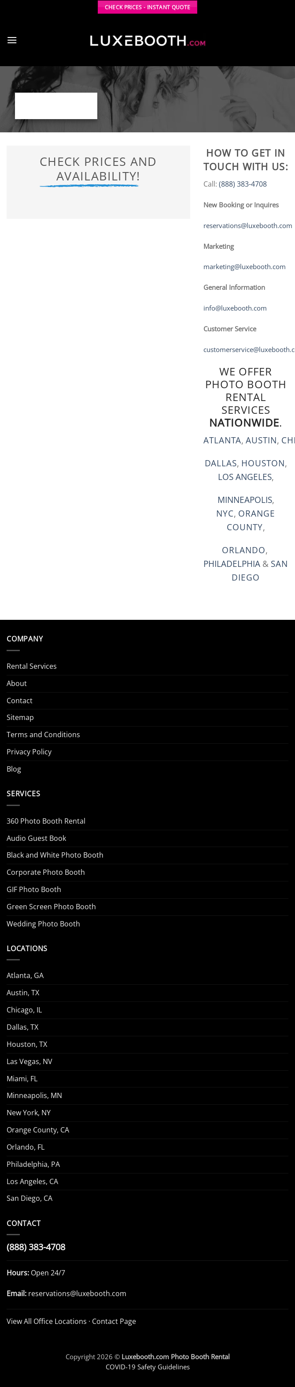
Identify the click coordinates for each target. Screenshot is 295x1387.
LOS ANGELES (245, 477)
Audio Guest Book (36, 838)
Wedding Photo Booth (43, 924)
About (17, 683)
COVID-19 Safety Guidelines (148, 1366)
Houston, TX (27, 1044)
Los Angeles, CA (32, 1181)
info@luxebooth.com (235, 308)
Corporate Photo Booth (46, 872)
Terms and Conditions (43, 734)
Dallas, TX (22, 1027)
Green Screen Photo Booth (51, 906)
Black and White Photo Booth (55, 855)
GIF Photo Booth (34, 889)
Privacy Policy (29, 752)
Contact (20, 700)
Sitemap (20, 717)
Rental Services (32, 666)
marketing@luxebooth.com (244, 266)
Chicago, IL (24, 1010)
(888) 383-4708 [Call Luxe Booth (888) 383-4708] (36, 1247)
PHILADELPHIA (231, 564)
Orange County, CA (38, 1130)
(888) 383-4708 (243, 184)
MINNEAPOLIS (245, 500)
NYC (225, 513)
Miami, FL (22, 1078)
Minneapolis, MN (34, 1095)
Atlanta (222, 440)
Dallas (221, 463)
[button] (12, 40)
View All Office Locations (47, 1321)
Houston (263, 463)
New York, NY (29, 1112)
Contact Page (114, 1321)
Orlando (244, 550)
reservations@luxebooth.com (247, 225)
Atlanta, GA (25, 975)
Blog (14, 769)
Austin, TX (23, 992)
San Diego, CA (29, 1198)
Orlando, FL (25, 1147)
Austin (261, 440)
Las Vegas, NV (29, 1061)
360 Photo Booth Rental (46, 821)
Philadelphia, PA (33, 1164)
